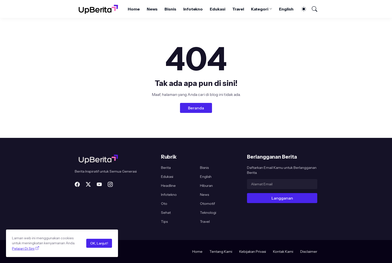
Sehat (166, 212)
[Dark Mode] (301, 9)
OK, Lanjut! (99, 243)
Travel (238, 8)
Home (134, 8)
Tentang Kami (221, 251)
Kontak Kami (283, 251)
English (286, 8)
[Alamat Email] (282, 184)
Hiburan (206, 185)
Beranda (196, 107)
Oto (164, 203)
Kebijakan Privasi (252, 251)
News (152, 8)
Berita (166, 167)
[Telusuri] (312, 9)
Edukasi (217, 8)
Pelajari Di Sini (23, 248)
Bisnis (170, 8)
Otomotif (207, 203)
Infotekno (193, 8)
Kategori (259, 8)
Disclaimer (308, 251)
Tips (164, 221)
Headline (168, 185)
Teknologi (208, 212)
